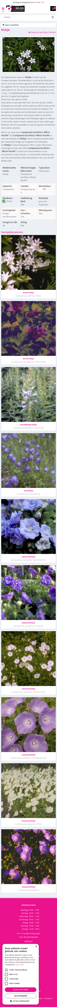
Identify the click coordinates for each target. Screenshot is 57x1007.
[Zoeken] (28, 17)
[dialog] (20, 974)
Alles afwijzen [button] (20, 996)
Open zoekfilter (10, 25)
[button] (20, 1001)
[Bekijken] (53, 8)
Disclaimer (48, 998)
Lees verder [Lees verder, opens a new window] (19, 965)
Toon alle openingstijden (28, 937)
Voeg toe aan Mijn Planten (43, 32)
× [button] (36, 946)
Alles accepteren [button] (20, 990)
